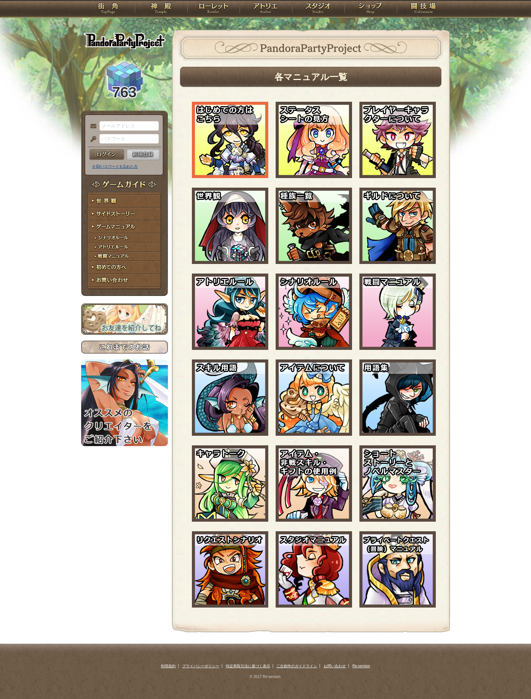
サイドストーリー (124, 214)
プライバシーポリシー (200, 666)
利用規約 (168, 666)
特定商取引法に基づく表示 (248, 666)
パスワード (91, 139)
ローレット (213, 9)
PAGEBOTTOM (512, 679)
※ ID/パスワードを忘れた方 (115, 166)
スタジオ (318, 9)
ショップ (370, 9)
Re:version (361, 666)
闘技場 (423, 9)
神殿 (161, 9)
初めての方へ (124, 267)
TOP (108, 9)
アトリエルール (124, 247)
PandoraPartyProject (124, 40)
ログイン (106, 154)
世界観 (124, 201)
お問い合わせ (124, 280)
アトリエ (265, 9)
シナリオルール (124, 238)
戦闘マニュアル (124, 256)
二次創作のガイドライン (296, 666)
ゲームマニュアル (124, 226)
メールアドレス (91, 126)
